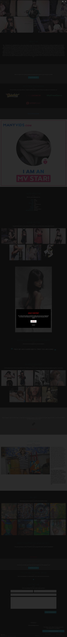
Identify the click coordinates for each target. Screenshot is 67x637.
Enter (33, 321)
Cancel (33, 325)
